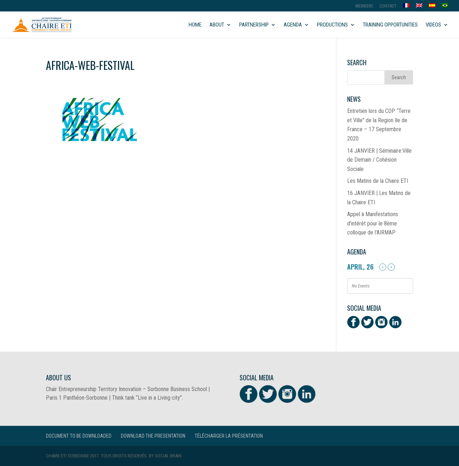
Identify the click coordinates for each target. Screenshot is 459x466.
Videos (433, 25)
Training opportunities (390, 25)
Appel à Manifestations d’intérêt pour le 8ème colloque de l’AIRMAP (372, 223)
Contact (388, 6)
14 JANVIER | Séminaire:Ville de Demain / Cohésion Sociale (379, 159)
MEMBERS (364, 6)
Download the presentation (153, 436)
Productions (332, 25)
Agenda (293, 25)
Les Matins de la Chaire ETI (377, 180)
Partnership (254, 25)
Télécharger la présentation (229, 436)
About (216, 25)
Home (195, 25)
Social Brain (168, 455)
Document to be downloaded (79, 436)
